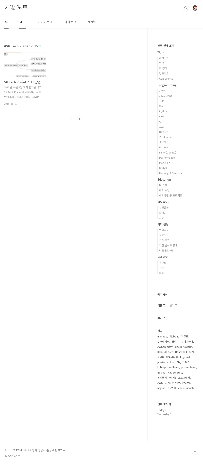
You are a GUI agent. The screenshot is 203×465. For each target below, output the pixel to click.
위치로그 (70, 21)
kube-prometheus (168, 367)
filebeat (174, 336)
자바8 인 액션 (172, 383)
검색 (186, 8)
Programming (167, 85)
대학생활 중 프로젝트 (170, 195)
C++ (161, 116)
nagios (161, 388)
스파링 (162, 212)
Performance (167, 157)
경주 (161, 268)
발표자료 (164, 73)
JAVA (162, 90)
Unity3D (164, 168)
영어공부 (164, 230)
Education (164, 179)
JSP (161, 101)
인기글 (173, 305)
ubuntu (190, 388)
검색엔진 (164, 142)
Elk (178, 362)
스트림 (186, 362)
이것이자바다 (186, 341)
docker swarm (183, 347)
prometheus (188, 367)
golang (161, 372)
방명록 (92, 21)
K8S (159, 352)
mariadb (162, 336)
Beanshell (181, 352)
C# (160, 121)
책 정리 (163, 68)
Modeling (164, 163)
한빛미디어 (172, 357)
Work (160, 52)
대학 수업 (164, 190)
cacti (181, 388)
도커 (191, 352)
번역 (161, 63)
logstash (185, 357)
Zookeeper (166, 137)
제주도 (162, 262)
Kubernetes (175, 372)
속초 (161, 273)
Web (162, 106)
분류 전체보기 (165, 46)
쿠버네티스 (163, 341)
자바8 (160, 357)
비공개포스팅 (166, 250)
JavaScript (165, 96)
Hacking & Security (170, 173)
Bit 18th (163, 185)
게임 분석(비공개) (168, 245)
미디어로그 (44, 21)
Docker (163, 132)
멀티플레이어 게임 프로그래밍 (173, 377)
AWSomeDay (165, 347)
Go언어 (172, 388)
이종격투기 (163, 202)
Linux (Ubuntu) (167, 152)
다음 (79, 119)
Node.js (164, 147)
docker (168, 352)
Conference (166, 78)
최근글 (161, 305)
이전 (62, 119)
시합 (161, 218)
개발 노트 (16, 7)
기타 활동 (163, 224)
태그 (23, 21)
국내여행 (162, 257)
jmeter (186, 383)
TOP (195, 452)
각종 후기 (164, 240)
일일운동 (164, 207)
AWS (162, 127)
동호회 (162, 235)
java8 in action (165, 362)
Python (163, 111)
